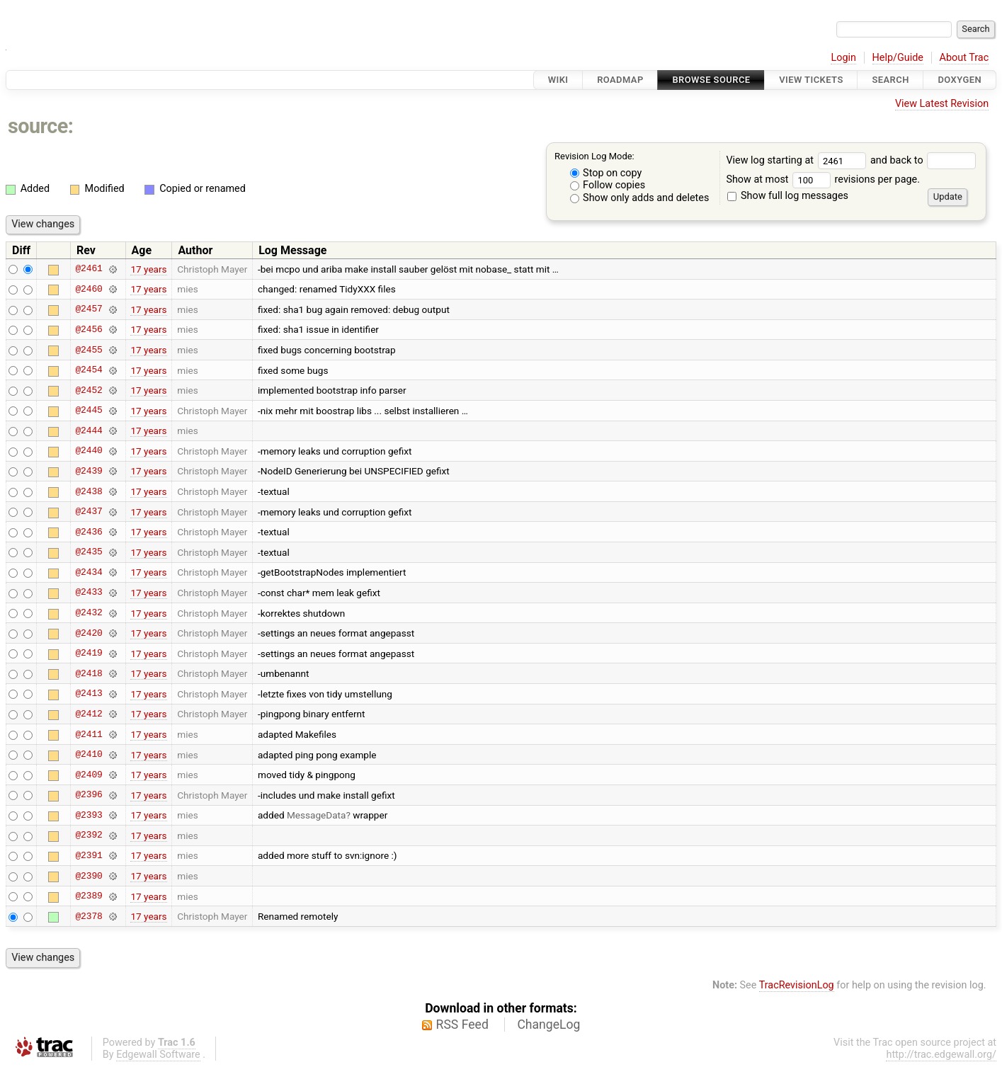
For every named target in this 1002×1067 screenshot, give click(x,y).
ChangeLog (548, 1024)
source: (41, 126)
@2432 (88, 613)
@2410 (88, 754)
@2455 (88, 349)
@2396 (88, 795)
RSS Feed (462, 1024)
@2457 (88, 309)
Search (890, 79)
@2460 (88, 289)
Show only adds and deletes (640, 198)
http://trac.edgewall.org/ (941, 1055)
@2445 (88, 410)
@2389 (88, 896)
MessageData (316, 815)
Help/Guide (897, 58)
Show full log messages (787, 196)
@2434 (88, 572)
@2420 (88, 633)
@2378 (88, 916)
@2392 (88, 835)
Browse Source (711, 79)
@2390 (88, 875)
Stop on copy (606, 173)
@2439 (88, 470)
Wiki (558, 79)
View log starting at (798, 160)
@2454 (88, 370)
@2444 (88, 430)
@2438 (88, 491)
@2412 (88, 713)
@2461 (88, 269)
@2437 (88, 512)
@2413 (88, 693)
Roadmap (620, 79)
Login (843, 58)
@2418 (88, 673)
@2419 (88, 653)
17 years (148, 269)
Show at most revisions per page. (823, 179)
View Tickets (811, 79)
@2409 (88, 774)
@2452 (88, 390)
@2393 (88, 815)
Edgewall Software (158, 1055)
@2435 (88, 552)
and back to (923, 160)
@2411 (88, 734)
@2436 (88, 531)
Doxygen (959, 79)
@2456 (88, 329)
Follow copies (608, 185)
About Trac (964, 58)
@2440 (88, 451)
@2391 (88, 855)
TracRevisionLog (796, 985)
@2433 (88, 592)
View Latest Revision (942, 104)
